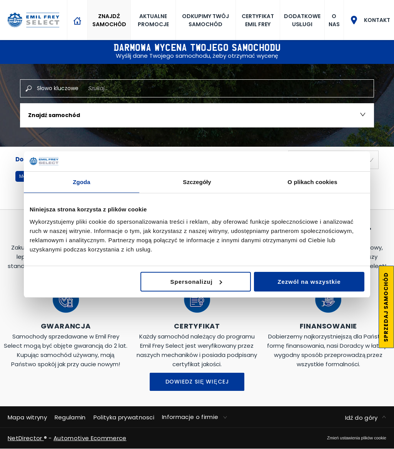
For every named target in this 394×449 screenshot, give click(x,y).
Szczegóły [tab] (197, 182)
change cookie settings (356, 438)
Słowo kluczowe (57, 88)
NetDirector (26, 438)
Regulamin (70, 417)
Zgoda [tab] (81, 182)
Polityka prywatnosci (123, 417)
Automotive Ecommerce (89, 438)
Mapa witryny (27, 417)
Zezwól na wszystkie (309, 281)
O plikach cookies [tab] (312, 182)
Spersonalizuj (196, 281)
